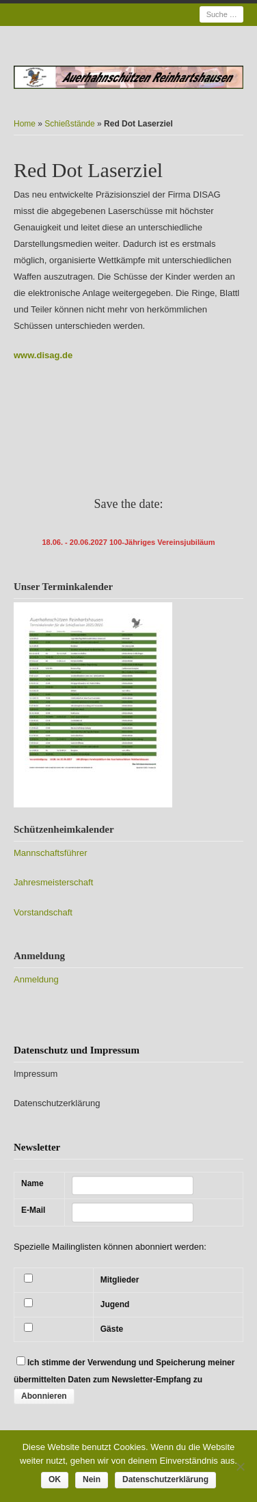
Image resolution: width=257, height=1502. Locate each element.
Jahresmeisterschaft (53, 882)
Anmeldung (36, 979)
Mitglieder (119, 1280)
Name (32, 1183)
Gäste (111, 1329)
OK (55, 1479)
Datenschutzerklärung (57, 1103)
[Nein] (240, 1466)
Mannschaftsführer (50, 853)
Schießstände (69, 124)
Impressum (35, 1074)
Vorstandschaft (43, 912)
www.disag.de (43, 355)
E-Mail (33, 1210)
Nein (91, 1479)
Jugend (115, 1304)
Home (25, 124)
